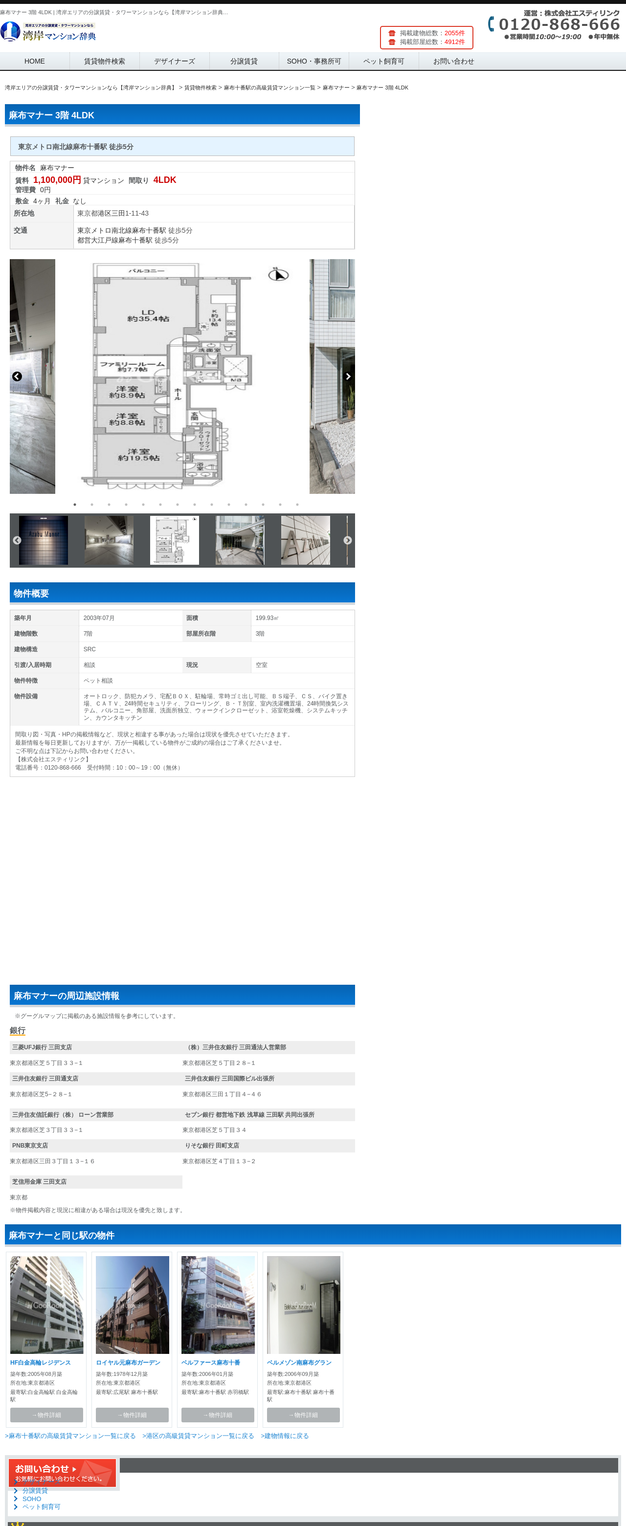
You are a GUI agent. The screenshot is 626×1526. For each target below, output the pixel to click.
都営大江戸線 (97, 240)
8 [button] (195, 504)
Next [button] (348, 376)
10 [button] (229, 504)
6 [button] (160, 504)
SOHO (31, 1499)
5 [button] (143, 504)
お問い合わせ (453, 61)
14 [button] (297, 504)
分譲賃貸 (244, 61)
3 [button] (109, 504)
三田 (118, 213)
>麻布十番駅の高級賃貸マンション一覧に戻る (70, 1435)
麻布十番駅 (149, 230)
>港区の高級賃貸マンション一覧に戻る (198, 1435)
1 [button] (75, 504)
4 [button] (126, 504)
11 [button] (246, 504)
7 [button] (177, 504)
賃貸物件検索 (104, 61)
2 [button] (92, 504)
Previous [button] (17, 376)
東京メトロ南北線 (104, 230)
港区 (105, 213)
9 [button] (212, 504)
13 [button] (280, 504)
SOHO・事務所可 (314, 61)
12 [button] (263, 504)
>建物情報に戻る (285, 1435)
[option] (182, 376)
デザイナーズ (174, 61)
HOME (34, 61)
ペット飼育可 (383, 61)
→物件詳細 (46, 1415)
